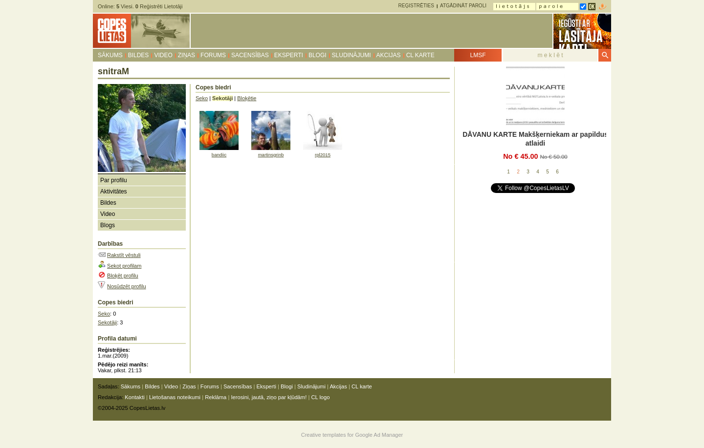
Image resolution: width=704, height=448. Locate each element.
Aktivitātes (113, 191)
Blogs (107, 225)
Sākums (110, 55)
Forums (213, 55)
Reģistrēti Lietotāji (159, 6)
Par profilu (113, 180)
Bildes (138, 55)
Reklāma (215, 397)
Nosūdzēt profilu (126, 286)
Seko (104, 314)
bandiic (219, 154)
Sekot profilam (124, 266)
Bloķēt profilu (122, 275)
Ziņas (186, 55)
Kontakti (134, 397)
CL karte (420, 55)
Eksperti (288, 55)
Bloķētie (246, 98)
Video (163, 55)
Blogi (317, 55)
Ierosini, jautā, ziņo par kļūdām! (269, 397)
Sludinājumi (351, 55)
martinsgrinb (271, 154)
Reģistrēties (416, 5)
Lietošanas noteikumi (174, 397)
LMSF (477, 55)
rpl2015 (322, 154)
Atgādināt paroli (463, 5)
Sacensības (250, 55)
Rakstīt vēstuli (123, 255)
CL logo (320, 397)
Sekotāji (107, 322)
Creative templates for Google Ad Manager (352, 435)
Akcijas (388, 55)
